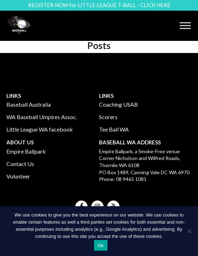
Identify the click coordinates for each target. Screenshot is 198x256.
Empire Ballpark (26, 151)
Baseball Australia (28, 104)
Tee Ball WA (114, 129)
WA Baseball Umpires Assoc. (41, 116)
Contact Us (20, 163)
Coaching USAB (118, 104)
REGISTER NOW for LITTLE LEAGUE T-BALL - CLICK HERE (99, 5)
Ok (101, 245)
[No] (189, 231)
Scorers (108, 116)
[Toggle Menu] (185, 25)
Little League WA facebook (39, 129)
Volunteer (18, 176)
